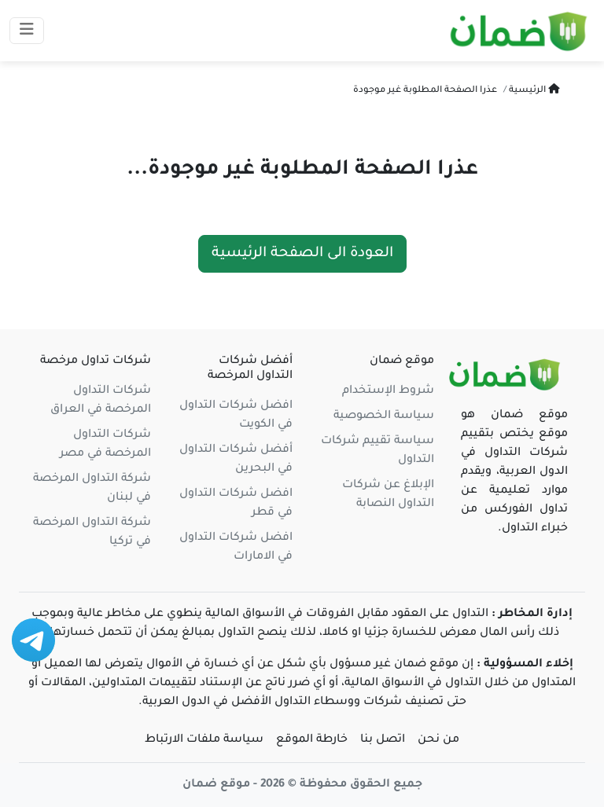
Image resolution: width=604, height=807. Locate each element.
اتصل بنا (382, 740)
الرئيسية (532, 91)
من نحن (438, 740)
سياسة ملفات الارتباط (204, 740)
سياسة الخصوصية (383, 416)
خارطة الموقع (312, 740)
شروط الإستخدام (388, 391)
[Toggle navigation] (26, 30)
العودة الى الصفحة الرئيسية (302, 254)
